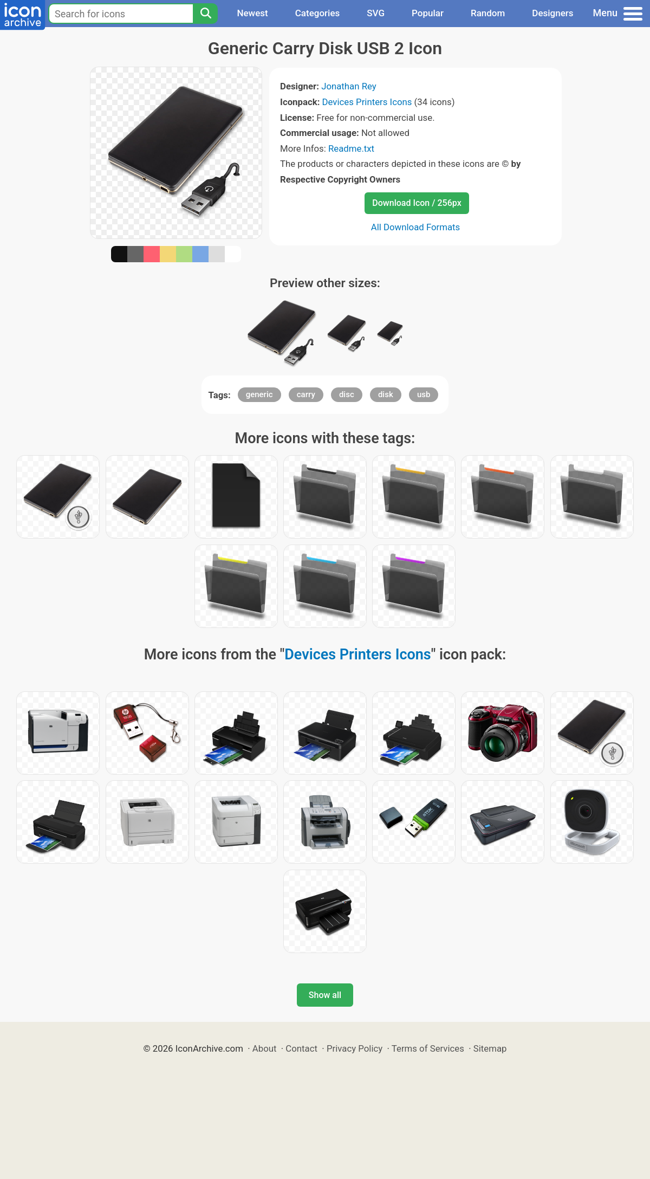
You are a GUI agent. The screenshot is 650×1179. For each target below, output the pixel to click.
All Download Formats (415, 227)
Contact (301, 1048)
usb (424, 394)
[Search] (205, 13)
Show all (325, 995)
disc (346, 394)
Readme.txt (351, 148)
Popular (428, 13)
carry (306, 394)
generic (259, 394)
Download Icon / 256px (416, 203)
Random (488, 13)
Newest (252, 13)
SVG (376, 13)
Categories (317, 13)
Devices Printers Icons (367, 101)
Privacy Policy (354, 1048)
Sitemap (490, 1048)
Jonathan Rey (348, 86)
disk (385, 394)
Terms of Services (428, 1048)
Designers (552, 13)
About (264, 1048)
